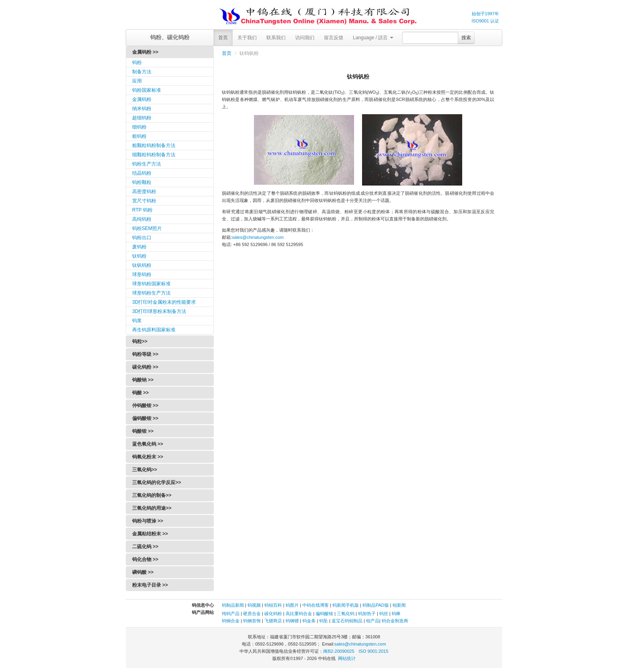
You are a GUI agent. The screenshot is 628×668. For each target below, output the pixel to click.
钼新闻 (399, 605)
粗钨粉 (139, 136)
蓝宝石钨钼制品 (347, 620)
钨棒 (396, 613)
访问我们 (304, 37)
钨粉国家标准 (146, 90)
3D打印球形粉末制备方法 (159, 311)
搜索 (466, 37)
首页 (223, 37)
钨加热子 (367, 613)
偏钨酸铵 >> (145, 418)
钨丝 (383, 613)
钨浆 (137, 320)
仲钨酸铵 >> (145, 405)
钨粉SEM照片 (147, 228)
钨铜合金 (231, 620)
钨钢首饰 (252, 620)
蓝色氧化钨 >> (147, 444)
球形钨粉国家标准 (151, 284)
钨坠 (323, 620)
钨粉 (137, 62)
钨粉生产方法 (146, 164)
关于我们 (247, 37)
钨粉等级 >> (145, 354)
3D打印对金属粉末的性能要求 (164, 302)
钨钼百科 (273, 605)
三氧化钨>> (144, 469)
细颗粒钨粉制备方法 (153, 154)
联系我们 (276, 37)
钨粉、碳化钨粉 (169, 37)
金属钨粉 (141, 99)
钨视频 (254, 605)
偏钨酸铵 (324, 613)
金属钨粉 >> (145, 52)
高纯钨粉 (141, 219)
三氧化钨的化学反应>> (156, 482)
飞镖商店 (273, 620)
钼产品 (372, 620)
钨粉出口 (141, 237)
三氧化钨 (345, 613)
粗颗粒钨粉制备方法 (153, 145)
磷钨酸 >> (142, 572)
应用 (137, 81)
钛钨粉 (139, 256)
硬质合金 (252, 613)
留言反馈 (333, 37)
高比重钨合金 (299, 613)
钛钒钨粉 (141, 265)
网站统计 (347, 658)
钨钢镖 (292, 620)
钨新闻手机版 (345, 605)
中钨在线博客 (315, 605)
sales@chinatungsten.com (258, 237)
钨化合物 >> (145, 559)
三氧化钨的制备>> (151, 495)
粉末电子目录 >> (150, 585)
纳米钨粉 (141, 108)
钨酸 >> (140, 393)
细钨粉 (139, 127)
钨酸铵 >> (142, 431)
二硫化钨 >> (145, 546)
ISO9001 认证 (485, 20)
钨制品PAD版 (375, 605)
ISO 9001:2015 (373, 651)
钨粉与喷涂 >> (147, 521)
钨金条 (309, 620)
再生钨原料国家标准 (153, 330)
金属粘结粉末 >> (150, 534)
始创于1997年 (485, 13)
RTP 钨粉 (142, 210)
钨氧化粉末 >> (147, 457)
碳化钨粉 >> (145, 367)
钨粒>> (139, 341)
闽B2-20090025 (338, 651)
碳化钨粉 (273, 613)
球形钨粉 (141, 274)
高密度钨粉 (144, 191)
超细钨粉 (141, 118)
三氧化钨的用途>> (151, 508)
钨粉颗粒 (141, 182)
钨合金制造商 (395, 620)
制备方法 (141, 72)
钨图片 (292, 605)
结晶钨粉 (141, 173)
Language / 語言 (373, 37)
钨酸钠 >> (142, 380)
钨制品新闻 (233, 605)
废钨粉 (139, 247)
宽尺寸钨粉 (144, 201)
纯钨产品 (231, 613)
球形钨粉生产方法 (151, 293)
